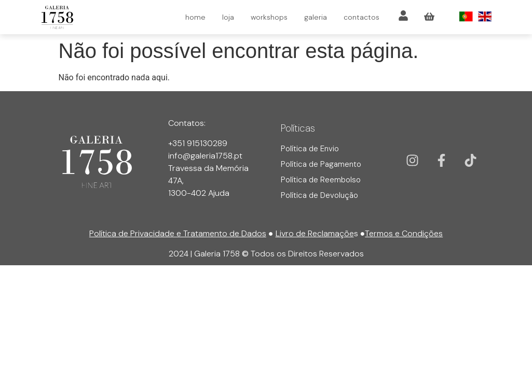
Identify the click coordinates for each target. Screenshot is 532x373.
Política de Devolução (319, 195)
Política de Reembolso (321, 180)
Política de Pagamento (321, 164)
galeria (315, 17)
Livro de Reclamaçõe (315, 233)
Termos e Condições (404, 233)
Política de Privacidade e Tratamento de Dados (177, 233)
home (195, 17)
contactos (361, 17)
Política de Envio (310, 149)
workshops (269, 17)
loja (228, 17)
